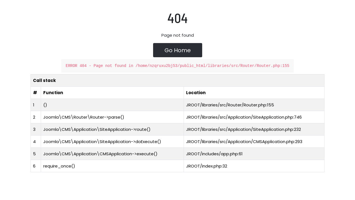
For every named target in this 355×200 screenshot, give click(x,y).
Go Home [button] (177, 50)
